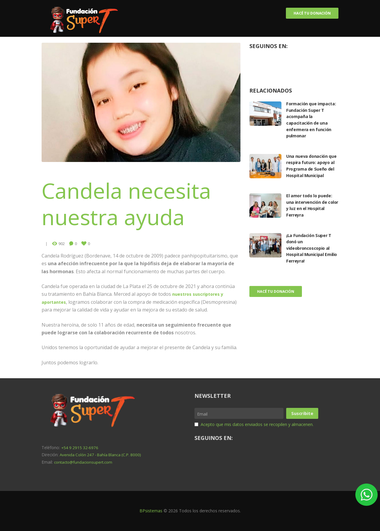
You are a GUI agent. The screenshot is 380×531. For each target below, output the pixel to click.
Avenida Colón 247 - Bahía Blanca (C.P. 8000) (103, 455)
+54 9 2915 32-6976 (80, 447)
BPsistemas (151, 511)
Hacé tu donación (309, 14)
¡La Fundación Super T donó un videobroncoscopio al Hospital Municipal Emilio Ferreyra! (310, 255)
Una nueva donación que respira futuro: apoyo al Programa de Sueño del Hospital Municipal (311, 170)
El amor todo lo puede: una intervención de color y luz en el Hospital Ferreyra (311, 212)
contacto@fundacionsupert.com (85, 462)
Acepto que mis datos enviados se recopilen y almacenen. (264, 424)
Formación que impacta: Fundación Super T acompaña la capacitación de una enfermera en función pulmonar (311, 120)
